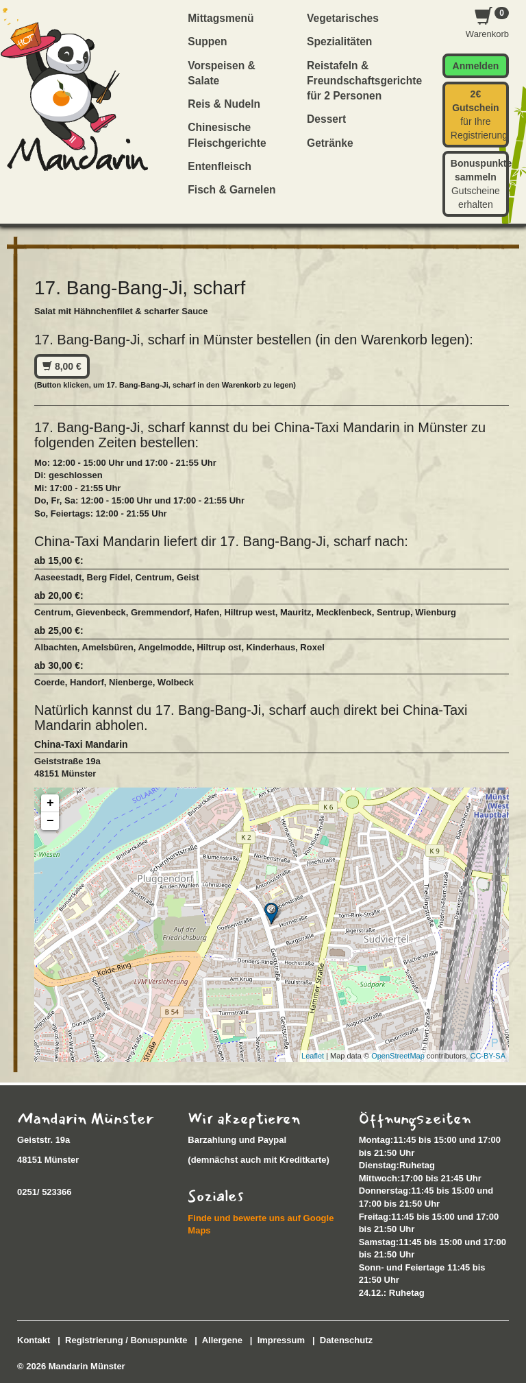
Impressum (281, 1340)
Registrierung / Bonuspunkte (126, 1340)
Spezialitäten (339, 41)
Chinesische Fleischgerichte (227, 134)
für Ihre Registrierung (479, 114)
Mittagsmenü (220, 18)
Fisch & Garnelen (231, 190)
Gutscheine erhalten (480, 184)
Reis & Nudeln (224, 104)
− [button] (50, 821)
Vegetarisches (343, 18)
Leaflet (312, 1056)
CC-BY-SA (487, 1056)
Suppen (207, 41)
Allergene (222, 1340)
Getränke (330, 143)
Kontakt (33, 1340)
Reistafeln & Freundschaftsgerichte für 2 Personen (359, 81)
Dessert (326, 119)
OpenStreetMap (398, 1056)
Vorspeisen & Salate (221, 73)
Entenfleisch (219, 166)
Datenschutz (346, 1340)
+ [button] (50, 803)
